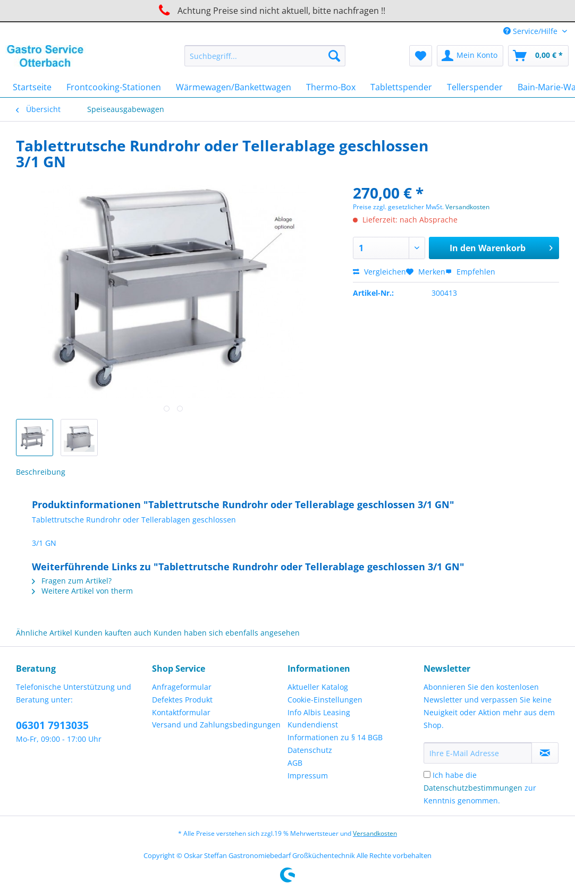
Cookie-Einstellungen (325, 700)
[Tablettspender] (401, 87)
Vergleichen (379, 272)
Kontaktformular (181, 712)
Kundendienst (313, 724)
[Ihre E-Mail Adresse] (478, 753)
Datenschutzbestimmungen (473, 788)
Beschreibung (40, 472)
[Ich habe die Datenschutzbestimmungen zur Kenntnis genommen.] (427, 774)
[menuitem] (264, 60)
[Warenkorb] (538, 55)
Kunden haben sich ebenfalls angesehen (227, 633)
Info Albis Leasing (319, 712)
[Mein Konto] (470, 55)
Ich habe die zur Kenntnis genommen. (480, 788)
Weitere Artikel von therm (82, 591)
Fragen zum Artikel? (72, 581)
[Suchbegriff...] (264, 55)
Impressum (308, 775)
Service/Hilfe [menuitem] (531, 31)
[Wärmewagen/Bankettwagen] (233, 87)
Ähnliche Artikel (44, 633)
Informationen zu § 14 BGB (335, 737)
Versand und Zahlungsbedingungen (216, 724)
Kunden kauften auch (112, 633)
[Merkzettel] (420, 55)
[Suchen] (334, 55)
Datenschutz (310, 750)
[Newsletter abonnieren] (545, 753)
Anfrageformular (182, 687)
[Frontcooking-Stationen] (113, 87)
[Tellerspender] (474, 87)
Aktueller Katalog (318, 687)
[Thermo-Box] (331, 87)
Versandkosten (467, 206)
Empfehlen (470, 272)
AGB (295, 763)
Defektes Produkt (182, 700)
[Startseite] (32, 87)
